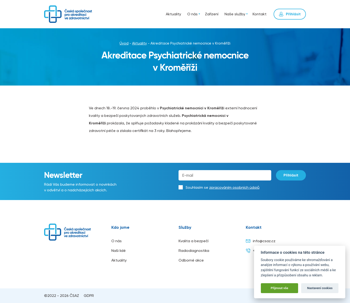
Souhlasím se (222, 187)
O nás (192, 14)
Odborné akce (191, 260)
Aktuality (173, 14)
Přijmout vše (279, 288)
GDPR (89, 295)
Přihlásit (290, 175)
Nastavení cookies (320, 288)
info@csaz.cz (260, 241)
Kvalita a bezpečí (193, 241)
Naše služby (235, 14)
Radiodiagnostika (194, 250)
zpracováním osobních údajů (234, 187)
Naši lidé (118, 250)
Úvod (157, 14)
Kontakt (260, 14)
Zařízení (211, 14)
